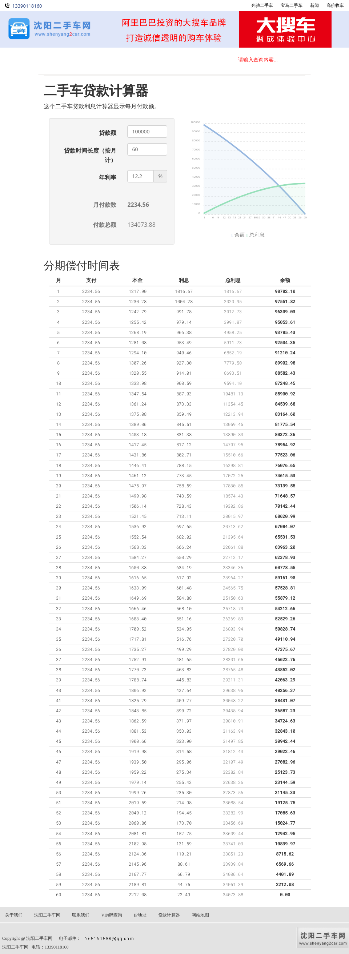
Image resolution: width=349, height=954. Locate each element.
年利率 (107, 177)
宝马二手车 (291, 5)
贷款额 (107, 133)
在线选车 (65, 60)
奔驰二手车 (262, 5)
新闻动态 (109, 60)
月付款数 (104, 205)
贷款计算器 (169, 915)
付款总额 (104, 225)
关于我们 (152, 60)
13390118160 (27, 6)
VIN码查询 (111, 915)
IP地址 (140, 915)
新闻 (314, 5)
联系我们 (196, 60)
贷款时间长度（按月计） (90, 155)
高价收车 (335, 5)
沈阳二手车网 (39, 938)
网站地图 (200, 915)
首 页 (22, 60)
